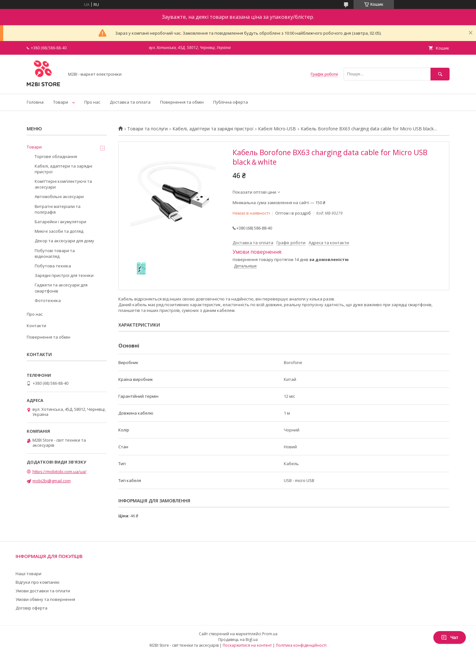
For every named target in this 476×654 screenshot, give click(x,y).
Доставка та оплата (130, 102)
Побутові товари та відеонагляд (55, 253)
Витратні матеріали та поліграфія (57, 209)
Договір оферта (31, 608)
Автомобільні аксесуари (59, 196)
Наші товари (28, 573)
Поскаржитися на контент (247, 645)
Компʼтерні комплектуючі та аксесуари (63, 184)
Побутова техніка (53, 266)
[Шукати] (440, 74)
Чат (449, 637)
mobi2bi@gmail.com (51, 480)
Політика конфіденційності (301, 645)
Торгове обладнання (56, 156)
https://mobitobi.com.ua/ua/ (59, 471)
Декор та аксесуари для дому (64, 241)
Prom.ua (269, 634)
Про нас (92, 102)
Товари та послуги (147, 128)
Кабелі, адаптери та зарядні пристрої (213, 128)
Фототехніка (48, 300)
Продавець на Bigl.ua (238, 639)
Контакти (36, 325)
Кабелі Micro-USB (277, 128)
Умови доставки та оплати (43, 591)
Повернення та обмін (182, 102)
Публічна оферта (230, 102)
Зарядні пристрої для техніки (64, 275)
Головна (35, 102)
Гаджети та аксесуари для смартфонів (61, 287)
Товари (60, 102)
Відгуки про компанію (38, 582)
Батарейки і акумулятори (60, 221)
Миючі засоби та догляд (59, 231)
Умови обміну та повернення (45, 599)
